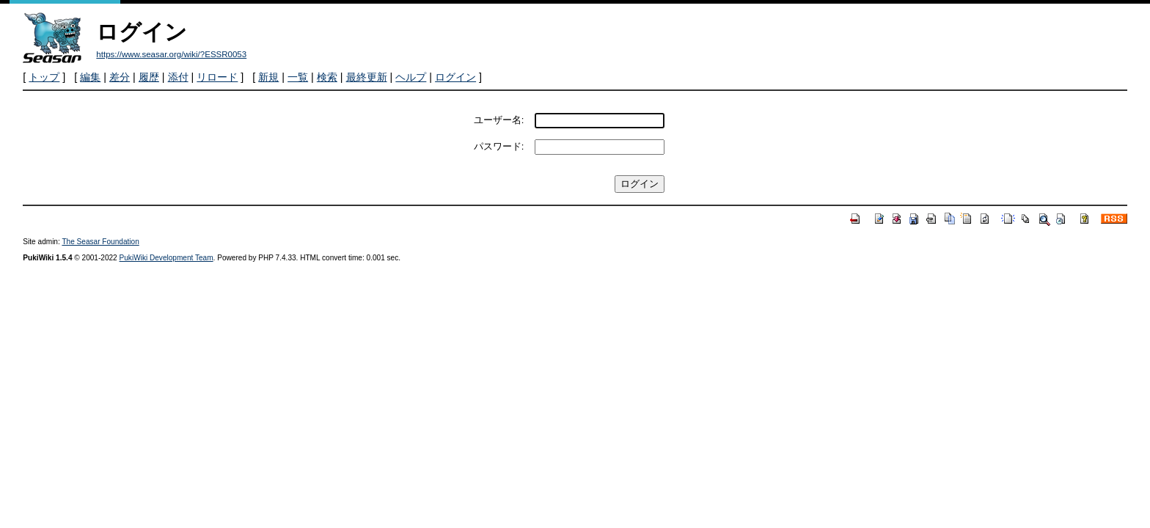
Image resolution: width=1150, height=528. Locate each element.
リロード (217, 77)
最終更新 (366, 77)
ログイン (455, 77)
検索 (327, 77)
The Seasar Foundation (100, 242)
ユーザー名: (499, 119)
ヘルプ (410, 77)
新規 (268, 77)
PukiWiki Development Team (166, 258)
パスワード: (499, 146)
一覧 (298, 77)
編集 (90, 77)
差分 (119, 77)
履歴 (149, 77)
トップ (44, 77)
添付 (178, 77)
